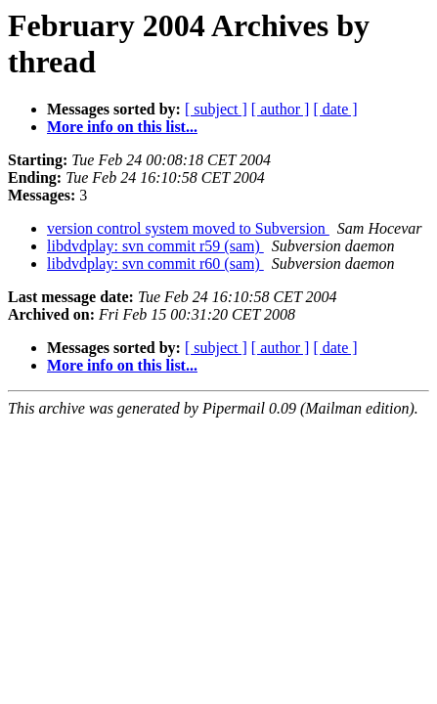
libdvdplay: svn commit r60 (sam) (155, 263)
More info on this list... (122, 126)
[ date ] (335, 109)
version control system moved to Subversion (188, 228)
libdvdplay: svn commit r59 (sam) (155, 246)
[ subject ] (216, 109)
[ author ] (280, 109)
